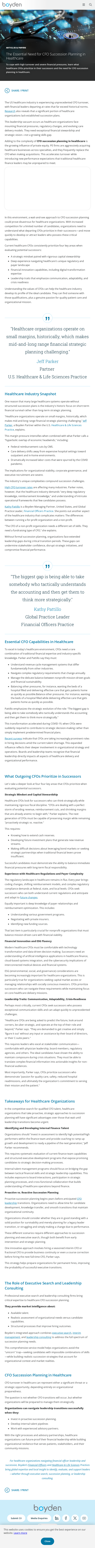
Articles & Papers (16, 47)
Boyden (12, 5)
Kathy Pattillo (47, 609)
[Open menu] (83, 4)
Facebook (66, 1518)
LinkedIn (56, 1518)
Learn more (20, 1533)
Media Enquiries (39, 1518)
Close (47, 1541)
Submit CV (16, 1518)
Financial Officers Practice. (39, 511)
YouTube (84, 1518)
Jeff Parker (48, 361)
